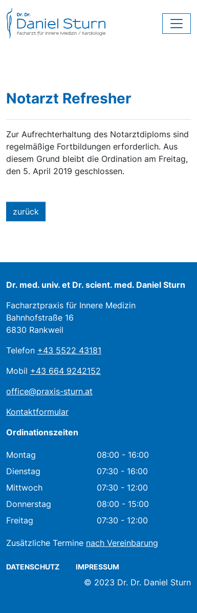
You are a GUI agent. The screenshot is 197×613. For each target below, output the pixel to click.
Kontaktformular (37, 412)
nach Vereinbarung (122, 543)
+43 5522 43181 (69, 350)
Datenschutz (32, 566)
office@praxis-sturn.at (49, 391)
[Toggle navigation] (176, 23)
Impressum (97, 566)
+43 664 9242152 (65, 371)
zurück (26, 211)
